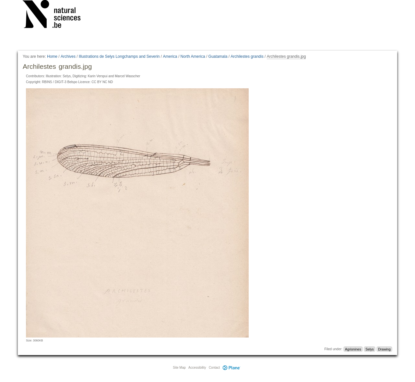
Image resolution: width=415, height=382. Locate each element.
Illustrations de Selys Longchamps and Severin (119, 56)
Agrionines (353, 349)
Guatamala (218, 56)
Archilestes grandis (247, 56)
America (170, 56)
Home (52, 56)
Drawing (384, 349)
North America (193, 56)
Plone (231, 367)
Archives (68, 56)
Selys (369, 349)
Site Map (179, 367)
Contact (214, 367)
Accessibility (197, 367)
